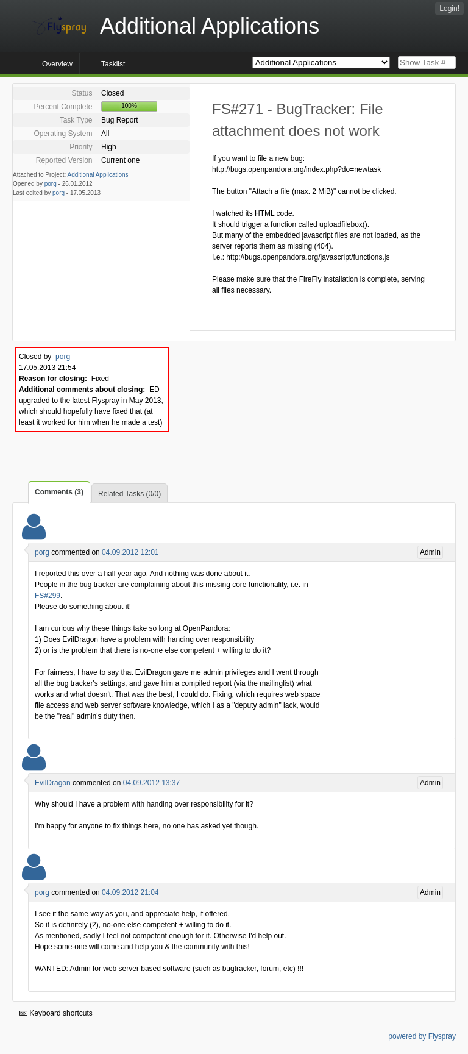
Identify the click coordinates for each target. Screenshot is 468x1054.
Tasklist (113, 64)
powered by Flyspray (422, 1036)
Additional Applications (98, 174)
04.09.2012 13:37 (151, 782)
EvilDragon (53, 782)
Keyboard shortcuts (56, 1013)
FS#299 (47, 595)
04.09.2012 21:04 (130, 892)
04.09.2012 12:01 (130, 552)
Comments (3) (59, 492)
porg (50, 183)
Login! (449, 8)
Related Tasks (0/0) (129, 494)
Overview (57, 64)
